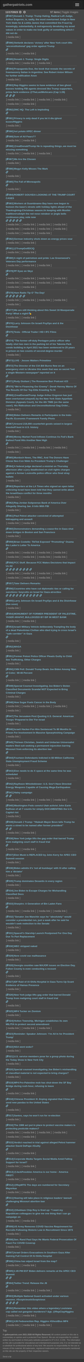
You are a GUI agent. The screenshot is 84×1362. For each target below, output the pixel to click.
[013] (10, 1172)
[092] (10, 109)
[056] (10, 588)
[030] (10, 946)
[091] (10, 118)
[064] (10, 466)
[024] (10, 1020)
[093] (10, 85)
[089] (10, 136)
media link (13, 37)
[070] (10, 386)
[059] (10, 541)
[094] (10, 68)
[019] (10, 1082)
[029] (10, 955)
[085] (10, 181)
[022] (10, 1046)
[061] (10, 515)
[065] (10, 457)
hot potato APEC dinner (27, 131)
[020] (10, 1069)
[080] (10, 258)
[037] (10, 855)
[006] (10, 1261)
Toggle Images (70, 12)
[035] (10, 881)
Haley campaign (23, 792)
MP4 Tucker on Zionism (27, 1011)
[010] (10, 1210)
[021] (10, 1056)
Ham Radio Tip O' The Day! (29, 292)
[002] (10, 1308)
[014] (10, 1159)
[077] (10, 310)
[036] (10, 868)
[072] (10, 365)
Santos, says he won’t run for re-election (37, 1115)
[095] (10, 59)
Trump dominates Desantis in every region (38, 881)
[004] (10, 1283)
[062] (10, 502)
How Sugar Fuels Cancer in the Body (35, 702)
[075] (10, 332)
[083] (10, 203)
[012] (10, 1185)
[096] (10, 42)
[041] (10, 792)
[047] (10, 716)
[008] (10, 1239)
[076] (10, 323)
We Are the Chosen (25, 159)
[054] (10, 613)
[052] (10, 646)
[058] (10, 562)
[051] (10, 656)
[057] (10, 583)
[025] (10, 1011)
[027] (10, 981)
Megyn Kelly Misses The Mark (31, 168)
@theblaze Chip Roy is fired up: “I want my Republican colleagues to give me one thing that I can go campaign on (38, 1213)
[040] (10, 805)
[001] (10, 1321)
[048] (10, 702)
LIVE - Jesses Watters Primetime (32, 360)
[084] (10, 194)
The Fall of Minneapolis (27, 181)
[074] (10, 340)
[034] (10, 890)
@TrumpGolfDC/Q (24, 248)
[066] (10, 436)
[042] (10, 783)
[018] (10, 1099)
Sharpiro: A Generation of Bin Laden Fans (38, 903)
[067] (10, 423)
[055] (10, 600)
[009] (10, 1226)
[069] (10, 395)
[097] (10, 16)
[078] (10, 292)
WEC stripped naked (25, 946)
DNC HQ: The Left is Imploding (31, 109)
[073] (10, 360)
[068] (10, 415)
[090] (10, 131)
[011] (10, 1198)
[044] (10, 757)
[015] (10, 1142)
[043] (10, 770)
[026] (10, 994)
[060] (10, 528)
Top (5, 1330)
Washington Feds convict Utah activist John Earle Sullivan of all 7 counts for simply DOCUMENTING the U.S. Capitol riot (39, 809)
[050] (10, 669)
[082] (10, 239)
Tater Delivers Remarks (27, 583)
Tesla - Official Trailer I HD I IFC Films (35, 332)
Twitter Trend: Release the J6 (30, 1283)
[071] (10, 381)
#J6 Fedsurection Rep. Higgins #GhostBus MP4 (41, 1321)
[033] (10, 903)
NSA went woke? (23, 1046)
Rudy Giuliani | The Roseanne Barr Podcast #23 (41, 381)
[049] (10, 686)
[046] (10, 729)
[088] (10, 146)
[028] (10, 965)
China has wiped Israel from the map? (35, 1261)
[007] (10, 1252)
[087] (10, 159)
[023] (10, 1033)
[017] (10, 1115)
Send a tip (7, 1356)
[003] (10, 1296)
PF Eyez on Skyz (23, 271)
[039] (10, 822)
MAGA (17, 646)
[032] (10, 916)
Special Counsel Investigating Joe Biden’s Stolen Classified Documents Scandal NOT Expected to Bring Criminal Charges (38, 689)
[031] (10, 933)
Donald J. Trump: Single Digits (31, 59)
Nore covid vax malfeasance (30, 955)
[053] (10, 626)
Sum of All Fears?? (25, 136)
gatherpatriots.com (17, 5)
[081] (10, 248)
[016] (10, 1125)
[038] (10, 838)
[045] (10, 742)
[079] (10, 271)
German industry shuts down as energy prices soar (43, 239)
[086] (10, 168)
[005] (10, 1271)
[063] (10, 486)
